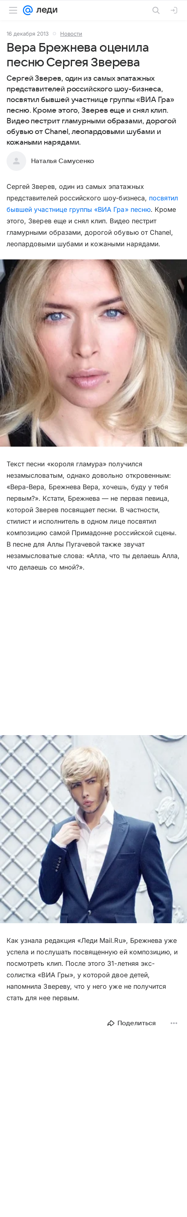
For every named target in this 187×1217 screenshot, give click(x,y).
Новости (71, 33)
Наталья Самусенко (62, 161)
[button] (93, 353)
